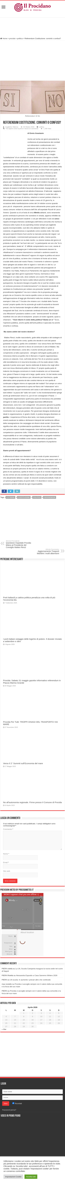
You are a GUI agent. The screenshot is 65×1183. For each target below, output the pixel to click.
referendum (49, 497)
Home (3, 38)
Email (6, 862)
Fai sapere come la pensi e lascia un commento (22, 128)
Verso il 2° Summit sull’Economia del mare (23, 763)
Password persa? (9, 1110)
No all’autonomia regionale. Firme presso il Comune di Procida (32, 802)
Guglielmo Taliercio (11, 127)
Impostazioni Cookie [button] (13, 1177)
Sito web (6, 871)
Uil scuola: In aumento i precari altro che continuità (30, 980)
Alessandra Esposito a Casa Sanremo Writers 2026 (36, 975)
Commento (8, 829)
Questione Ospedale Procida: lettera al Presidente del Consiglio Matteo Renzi (20, 544)
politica (20, 38)
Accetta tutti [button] (31, 1177)
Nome (6, 854)
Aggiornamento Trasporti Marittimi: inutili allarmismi (45, 551)
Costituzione (24, 497)
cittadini (10, 497)
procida (12, 38)
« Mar (4, 1029)
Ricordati (17, 1103)
